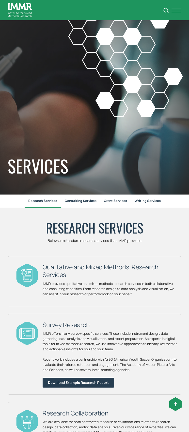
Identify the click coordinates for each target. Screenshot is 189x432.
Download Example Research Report (78, 382)
